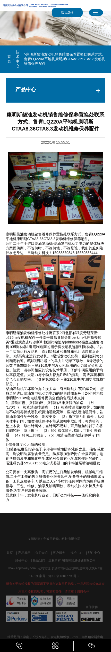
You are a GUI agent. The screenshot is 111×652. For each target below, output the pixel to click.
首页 (9, 59)
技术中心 (17, 59)
